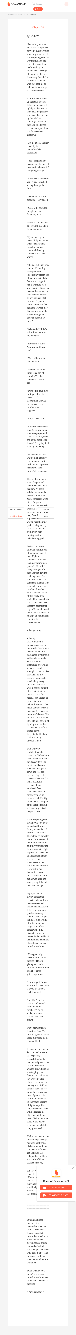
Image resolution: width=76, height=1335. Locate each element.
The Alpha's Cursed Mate (17, 15)
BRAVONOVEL (17, 4)
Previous (46, 510)
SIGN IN (38, 9)
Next (46, 516)
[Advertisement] (38, 1307)
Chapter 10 (33, 15)
